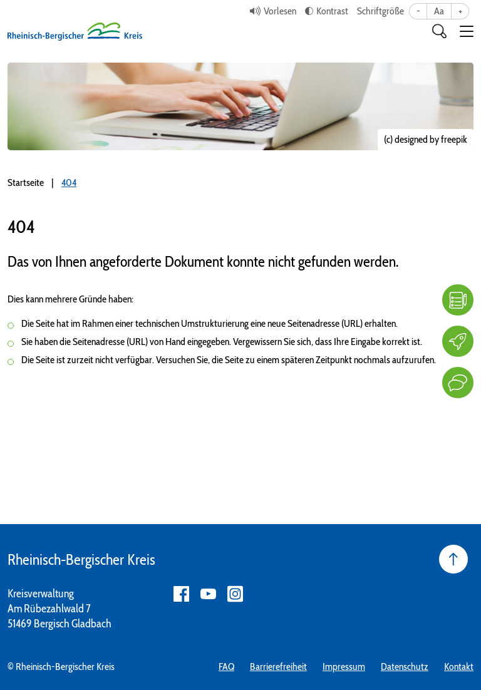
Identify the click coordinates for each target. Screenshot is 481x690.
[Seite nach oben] (453, 559)
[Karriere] (458, 341)
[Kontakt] (458, 382)
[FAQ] (458, 300)
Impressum (344, 666)
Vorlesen (280, 11)
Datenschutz (404, 666)
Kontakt (458, 666)
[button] (466, 31)
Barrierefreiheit (278, 666)
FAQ (226, 666)
